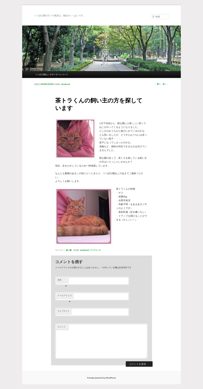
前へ (157, 84)
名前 (62, 281)
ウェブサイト (63, 311)
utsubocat (84, 250)
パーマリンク (95, 250)
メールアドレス (64, 296)
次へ (166, 84)
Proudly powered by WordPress (101, 378)
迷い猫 (69, 250)
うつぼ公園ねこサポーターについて (51, 74)
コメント (61, 327)
